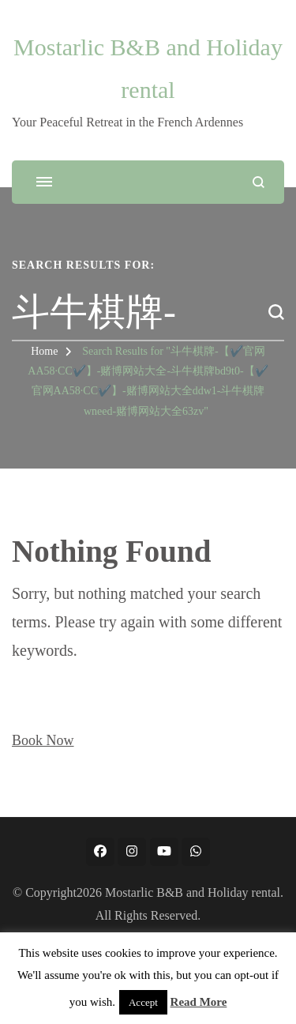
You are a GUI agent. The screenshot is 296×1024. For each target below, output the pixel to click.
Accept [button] (143, 1002)
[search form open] (258, 182)
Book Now (43, 740)
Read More (198, 1002)
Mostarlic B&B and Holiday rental (192, 892)
